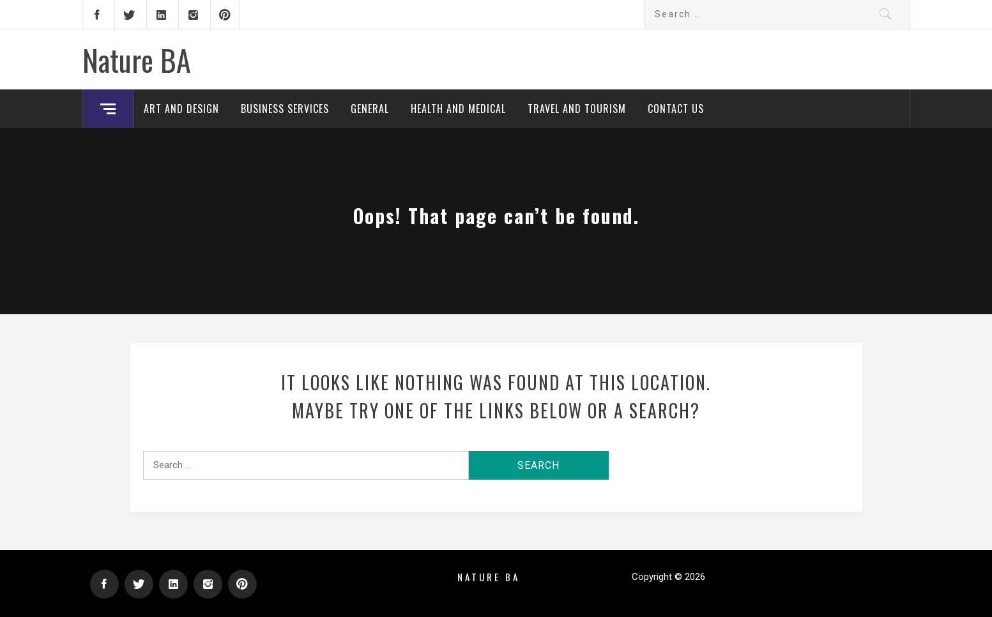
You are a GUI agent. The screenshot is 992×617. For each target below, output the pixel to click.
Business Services (285, 108)
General (370, 108)
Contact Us (676, 108)
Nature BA (136, 59)
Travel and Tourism (577, 108)
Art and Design (181, 108)
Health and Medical (458, 108)
